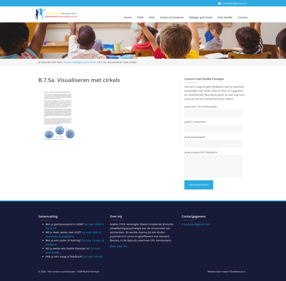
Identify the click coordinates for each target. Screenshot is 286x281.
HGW (140, 17)
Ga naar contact (93, 256)
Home (128, 17)
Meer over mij (118, 246)
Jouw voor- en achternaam (200, 106)
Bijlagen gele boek (200, 17)
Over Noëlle (225, 17)
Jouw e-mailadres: (195, 122)
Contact (243, 17)
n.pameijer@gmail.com (234, 3)
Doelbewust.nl (237, 271)
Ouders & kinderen (172, 17)
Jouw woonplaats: (195, 137)
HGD (152, 17)
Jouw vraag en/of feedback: (201, 152)
